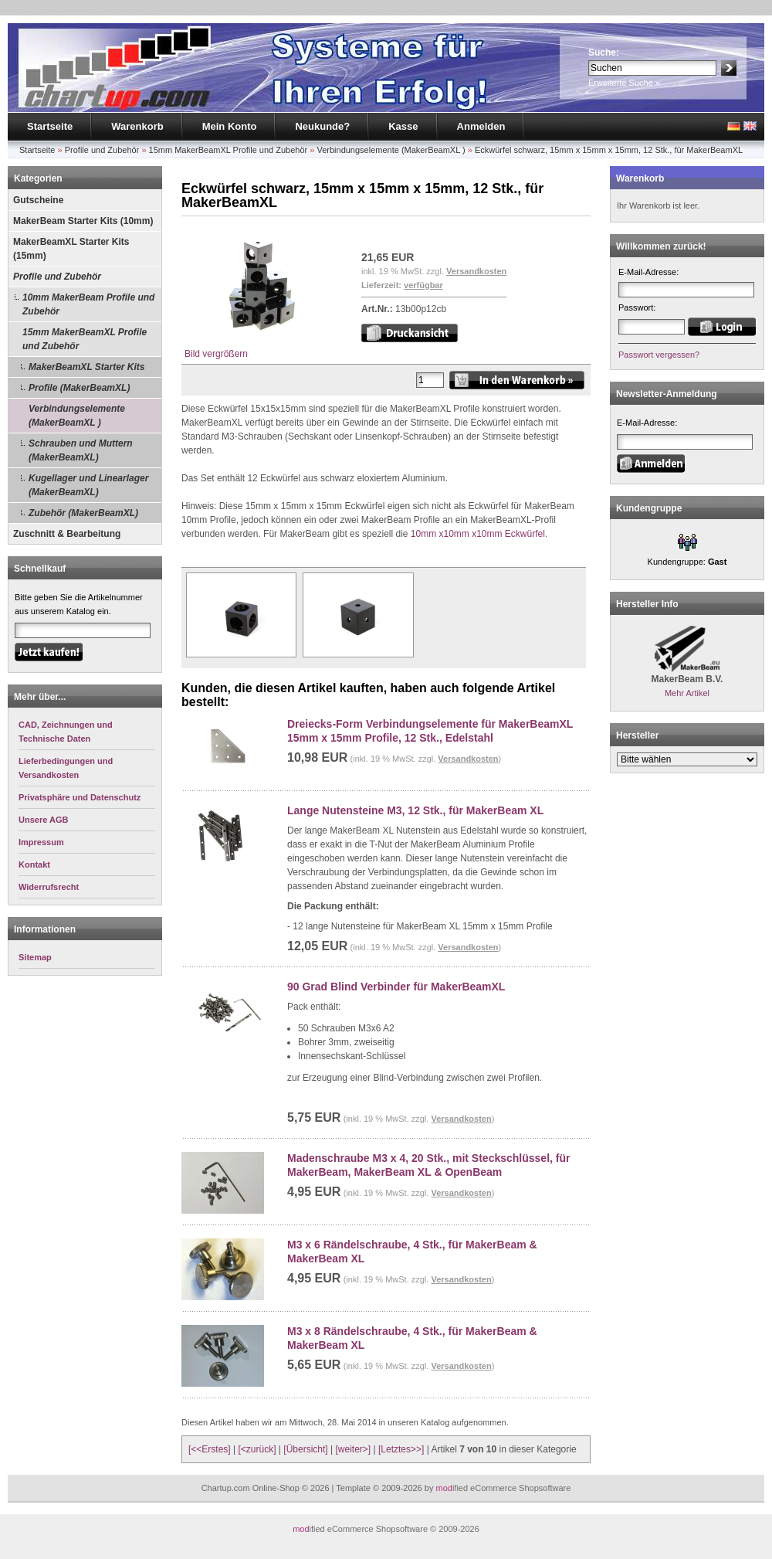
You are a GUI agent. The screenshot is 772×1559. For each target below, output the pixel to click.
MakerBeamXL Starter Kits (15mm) (71, 248)
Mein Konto (229, 126)
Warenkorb (137, 126)
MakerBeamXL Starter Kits (87, 367)
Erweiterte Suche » (624, 82)
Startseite (50, 126)
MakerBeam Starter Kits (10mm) (83, 221)
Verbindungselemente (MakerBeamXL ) (391, 150)
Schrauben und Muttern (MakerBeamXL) (81, 450)
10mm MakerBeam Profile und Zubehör (88, 304)
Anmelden (481, 126)
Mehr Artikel (687, 693)
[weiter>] (353, 1449)
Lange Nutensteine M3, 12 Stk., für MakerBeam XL (415, 810)
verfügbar (423, 285)
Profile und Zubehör (102, 150)
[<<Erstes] (209, 1449)
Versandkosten (476, 271)
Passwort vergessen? (658, 354)
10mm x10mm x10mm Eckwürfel (478, 533)
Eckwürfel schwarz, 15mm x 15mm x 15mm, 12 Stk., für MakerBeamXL (609, 150)
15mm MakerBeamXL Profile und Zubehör (228, 150)
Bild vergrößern (262, 348)
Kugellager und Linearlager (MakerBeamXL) (88, 485)
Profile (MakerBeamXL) (79, 387)
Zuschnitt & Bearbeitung (66, 533)
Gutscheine (38, 200)
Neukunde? (322, 126)
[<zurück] (257, 1449)
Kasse (403, 126)
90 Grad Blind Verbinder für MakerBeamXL (396, 986)
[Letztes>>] (401, 1449)
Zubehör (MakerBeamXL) (83, 513)
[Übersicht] (305, 1449)
